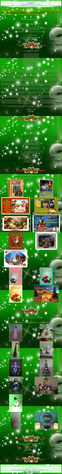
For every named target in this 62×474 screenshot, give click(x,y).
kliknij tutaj (32, 177)
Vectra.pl (31, 469)
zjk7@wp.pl (48, 470)
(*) (33, 4)
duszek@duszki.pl (44, 470)
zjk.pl (22, 469)
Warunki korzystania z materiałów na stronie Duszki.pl (31, 467)
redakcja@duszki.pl (47, 469)
